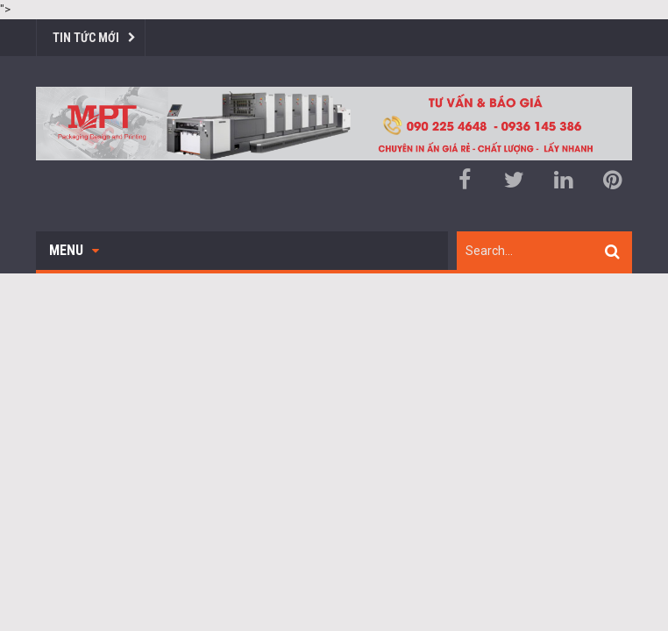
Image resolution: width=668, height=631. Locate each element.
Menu (74, 250)
